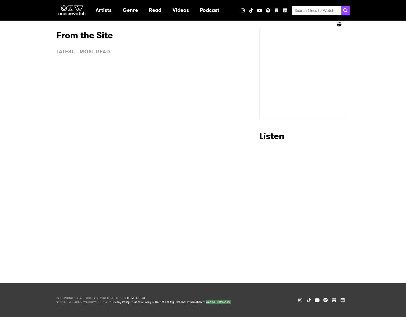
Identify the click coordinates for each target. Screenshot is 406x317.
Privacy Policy (121, 302)
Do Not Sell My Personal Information (178, 302)
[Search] (345, 10)
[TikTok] (251, 10)
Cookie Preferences (218, 302)
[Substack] (276, 10)
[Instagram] (243, 10)
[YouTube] (259, 10)
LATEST (65, 51)
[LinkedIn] (285, 10)
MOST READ (95, 51)
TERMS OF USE (136, 298)
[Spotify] (268, 10)
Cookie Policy (142, 302)
